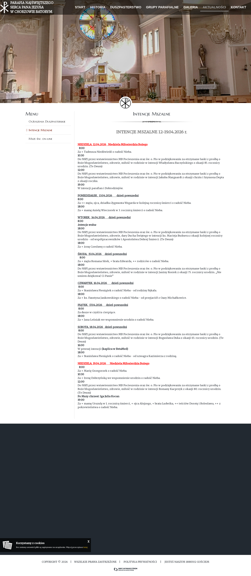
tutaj (85, 547)
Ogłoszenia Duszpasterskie (47, 121)
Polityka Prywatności (140, 561)
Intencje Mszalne (40, 130)
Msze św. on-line (40, 139)
